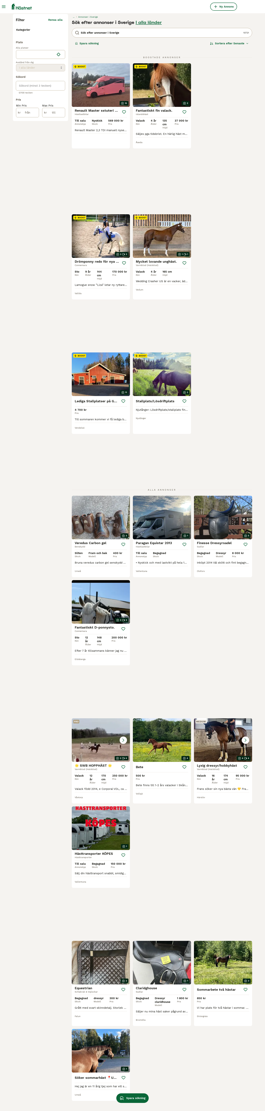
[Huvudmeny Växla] (3, 6)
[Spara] (124, 182)
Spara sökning (87, 113)
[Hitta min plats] (58, 134)
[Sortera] (229, 113)
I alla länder (149, 92)
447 (187, 992)
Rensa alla (55, 89)
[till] (53, 193)
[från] (27, 193)
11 (175, 992)
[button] (162, 471)
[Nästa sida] (195, 992)
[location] (40, 134)
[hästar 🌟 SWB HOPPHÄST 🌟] (162, 471)
